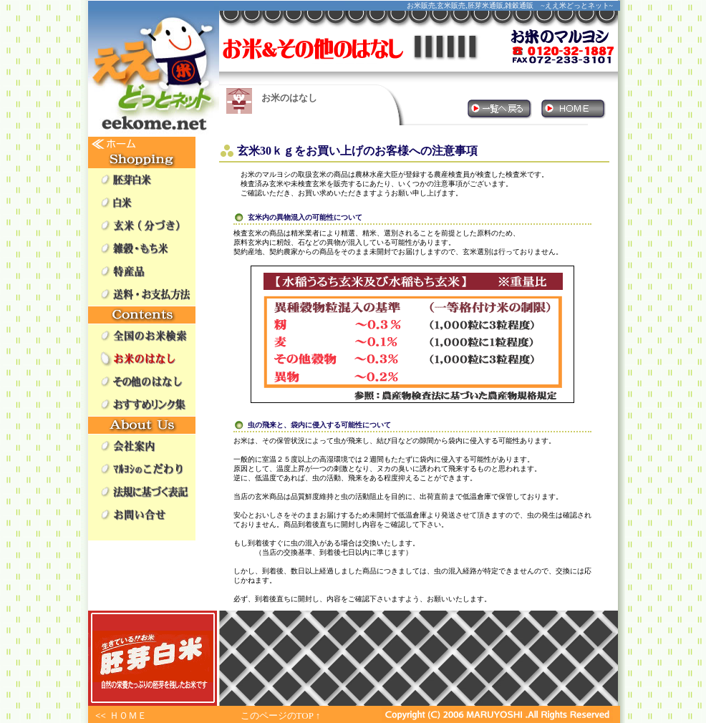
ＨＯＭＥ (128, 715)
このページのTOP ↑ (281, 715)
